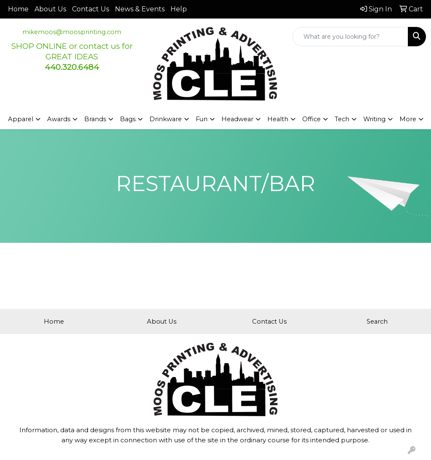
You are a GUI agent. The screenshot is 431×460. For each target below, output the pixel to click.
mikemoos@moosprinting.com (71, 32)
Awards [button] (58, 119)
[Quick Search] (350, 36)
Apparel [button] (20, 119)
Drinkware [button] (165, 119)
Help (178, 9)
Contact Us (90, 9)
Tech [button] (342, 119)
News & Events (140, 9)
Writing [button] (374, 119)
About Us (50, 9)
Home (18, 9)
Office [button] (311, 119)
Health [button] (277, 119)
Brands (95, 119)
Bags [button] (128, 119)
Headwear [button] (237, 119)
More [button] (407, 119)
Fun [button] (202, 119)
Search (377, 321)
